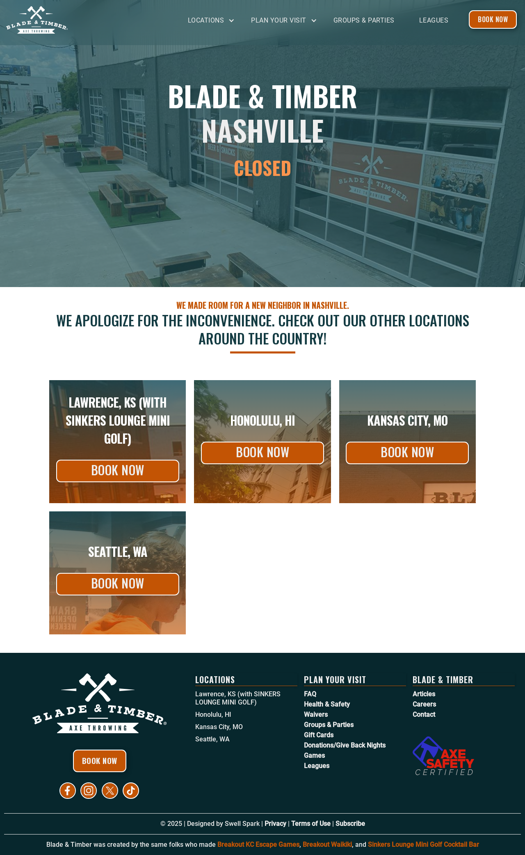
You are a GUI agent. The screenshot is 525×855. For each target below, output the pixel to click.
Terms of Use (311, 824)
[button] (213, 20)
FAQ (310, 694)
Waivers (316, 714)
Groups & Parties (364, 20)
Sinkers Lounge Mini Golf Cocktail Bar (423, 844)
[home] (67, 20)
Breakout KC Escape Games (258, 844)
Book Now (493, 19)
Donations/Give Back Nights (345, 745)
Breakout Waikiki (327, 844)
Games (314, 755)
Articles (424, 694)
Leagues (434, 20)
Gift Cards (318, 735)
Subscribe (350, 824)
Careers (424, 704)
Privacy (275, 824)
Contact (424, 714)
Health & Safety (327, 704)
